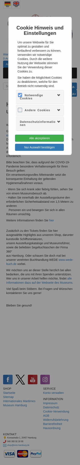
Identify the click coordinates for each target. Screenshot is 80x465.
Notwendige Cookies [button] (31, 97)
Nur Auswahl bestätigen (39, 147)
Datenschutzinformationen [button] (38, 123)
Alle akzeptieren (39, 138)
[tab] (40, 97)
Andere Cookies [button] (37, 110)
